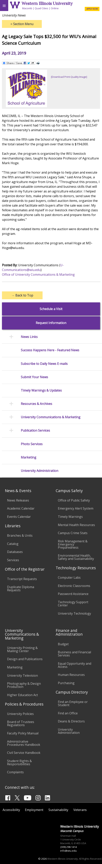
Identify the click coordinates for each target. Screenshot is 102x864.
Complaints (15, 772)
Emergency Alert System (75, 508)
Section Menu (22, 24)
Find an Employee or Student (73, 703)
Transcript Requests (22, 579)
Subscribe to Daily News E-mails (44, 364)
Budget (63, 644)
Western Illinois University (47, 3)
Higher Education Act (22, 695)
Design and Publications (25, 659)
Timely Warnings (70, 516)
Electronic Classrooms (74, 586)
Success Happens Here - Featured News (50, 350)
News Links (29, 337)
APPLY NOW (92, 8)
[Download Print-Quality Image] (69, 77)
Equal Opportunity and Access (74, 665)
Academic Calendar (21, 508)
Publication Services (35, 430)
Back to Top (22, 295)
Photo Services (32, 444)
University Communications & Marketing (50, 417)
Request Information (51, 323)
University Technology (74, 613)
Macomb (27, 8)
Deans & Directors (71, 721)
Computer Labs (69, 577)
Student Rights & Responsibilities (19, 762)
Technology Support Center (73, 603)
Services (13, 560)
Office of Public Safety (74, 500)
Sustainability (58, 810)
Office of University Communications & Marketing (38, 274)
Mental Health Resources (76, 525)
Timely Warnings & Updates (41, 390)
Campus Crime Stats (72, 533)
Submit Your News (34, 377)
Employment (34, 810)
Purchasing (66, 683)
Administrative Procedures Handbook (23, 743)
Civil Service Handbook (23, 753)
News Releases (18, 500)
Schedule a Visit (51, 309)
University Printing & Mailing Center (22, 649)
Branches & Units (20, 535)
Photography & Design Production (24, 685)
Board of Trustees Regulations (20, 723)
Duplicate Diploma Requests (20, 588)
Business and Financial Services (74, 653)
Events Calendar (19, 516)
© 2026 (42, 858)
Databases (15, 552)
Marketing (28, 457)
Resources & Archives (36, 404)
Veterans (80, 810)
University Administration (39, 471)
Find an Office (68, 713)
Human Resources (71, 675)
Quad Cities (41, 8)
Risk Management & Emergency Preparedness (72, 544)
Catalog (12, 544)
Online (55, 8)
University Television (22, 675)
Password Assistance (73, 594)
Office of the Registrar (25, 569)
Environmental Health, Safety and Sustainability (76, 557)
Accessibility (11, 810)
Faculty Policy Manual (22, 733)
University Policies (20, 714)
